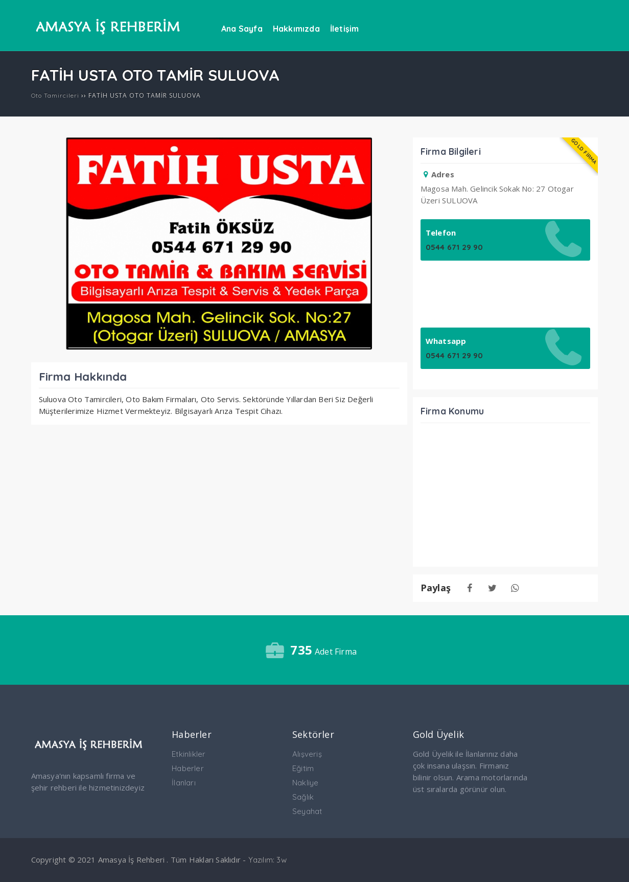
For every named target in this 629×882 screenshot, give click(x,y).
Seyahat (307, 811)
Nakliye (305, 782)
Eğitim (303, 768)
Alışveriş (307, 754)
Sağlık (303, 797)
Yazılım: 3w (267, 860)
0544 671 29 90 (454, 247)
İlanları (184, 782)
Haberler (188, 768)
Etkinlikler (188, 754)
